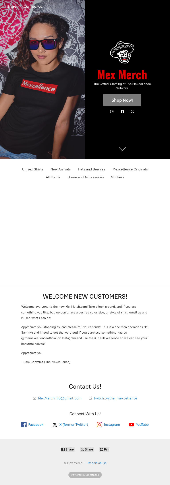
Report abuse (97, 463)
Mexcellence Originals (130, 169)
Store (11, 6)
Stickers (117, 177)
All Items (53, 177)
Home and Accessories (86, 177)
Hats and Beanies (91, 169)
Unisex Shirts (32, 169)
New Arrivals (60, 169)
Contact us (33, 6)
